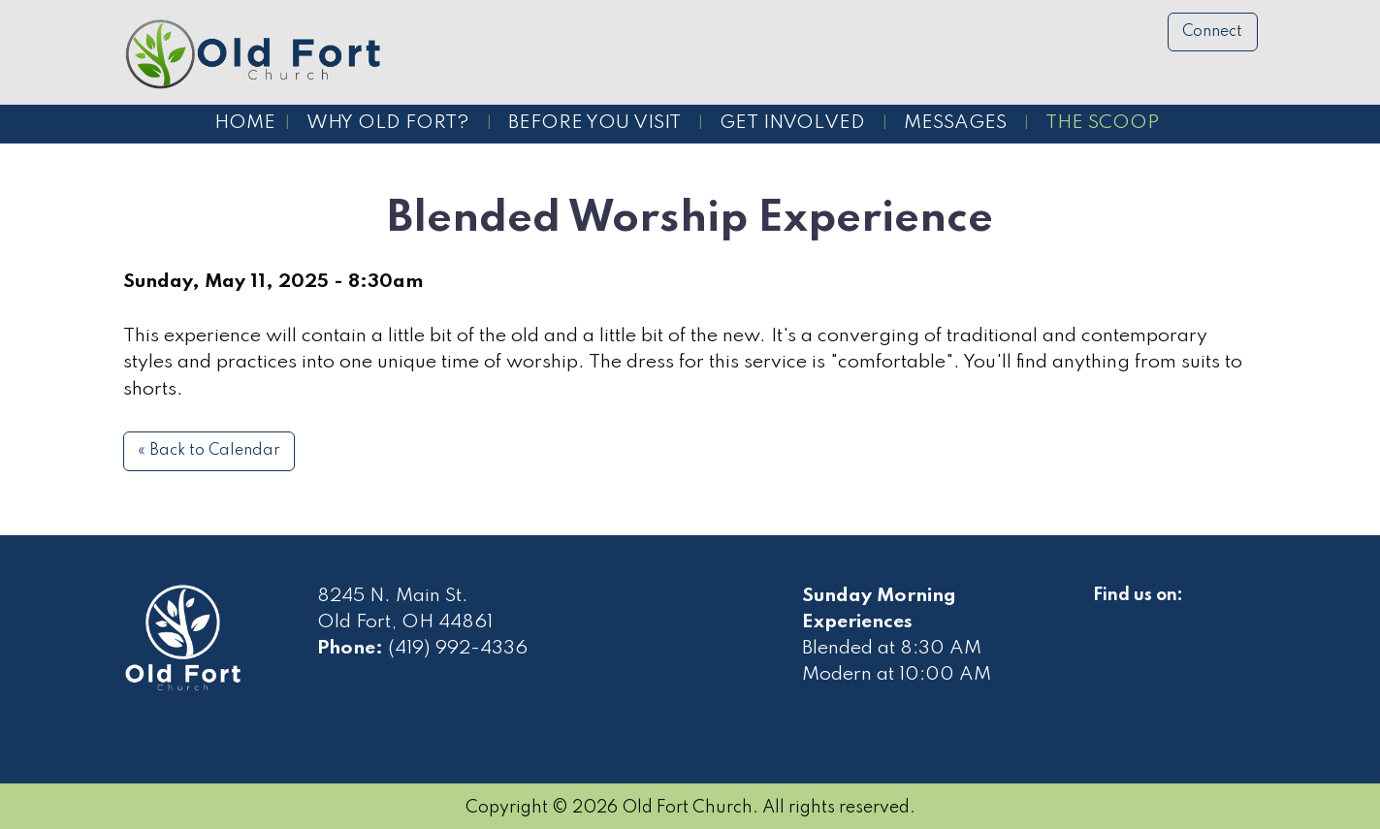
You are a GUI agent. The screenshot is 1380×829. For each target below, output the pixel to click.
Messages (955, 123)
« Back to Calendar (209, 451)
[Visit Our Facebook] (1108, 617)
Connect (1212, 32)
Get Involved (792, 123)
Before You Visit (594, 123)
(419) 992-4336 (458, 648)
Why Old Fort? (387, 123)
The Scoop (1102, 123)
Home (244, 123)
